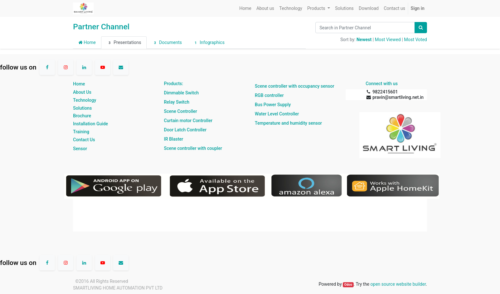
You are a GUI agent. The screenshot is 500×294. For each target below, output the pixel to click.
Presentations (124, 43)
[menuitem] (245, 8)
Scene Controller (180, 111)
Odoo (348, 285)
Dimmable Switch (181, 92)
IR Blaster (173, 139)
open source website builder (398, 284)
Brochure (82, 115)
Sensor (80, 148)
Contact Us (84, 139)
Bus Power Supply (273, 104)
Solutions (82, 108)
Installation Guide (90, 123)
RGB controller (269, 95)
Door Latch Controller (185, 129)
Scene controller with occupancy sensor (294, 86)
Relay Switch (176, 102)
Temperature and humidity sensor (288, 123)
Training (81, 131)
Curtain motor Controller (188, 120)
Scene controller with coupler (193, 148)
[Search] (421, 27)
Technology (84, 100)
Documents (167, 43)
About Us (82, 92)
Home (87, 42)
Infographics (208, 43)
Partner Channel (101, 26)
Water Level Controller (277, 113)
